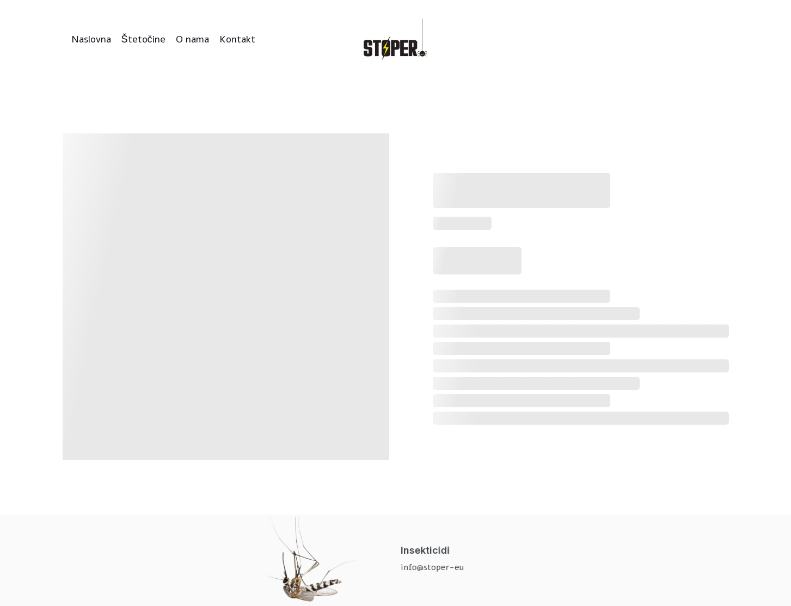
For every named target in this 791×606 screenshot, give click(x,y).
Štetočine (143, 39)
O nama (192, 39)
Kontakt (237, 39)
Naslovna (91, 39)
